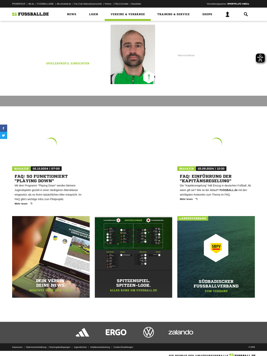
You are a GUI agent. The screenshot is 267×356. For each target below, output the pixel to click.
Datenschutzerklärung (36, 347)
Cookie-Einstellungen (123, 347)
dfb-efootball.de (64, 4)
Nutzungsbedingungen (59, 347)
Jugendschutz (80, 347)
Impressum (17, 347)
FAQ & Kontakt (121, 4)
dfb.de (31, 4)
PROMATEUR (18, 4)
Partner (108, 4)
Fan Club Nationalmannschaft (88, 4)
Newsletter (136, 4)
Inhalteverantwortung (100, 347)
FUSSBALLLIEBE (45, 4)
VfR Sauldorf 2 (76, 50)
